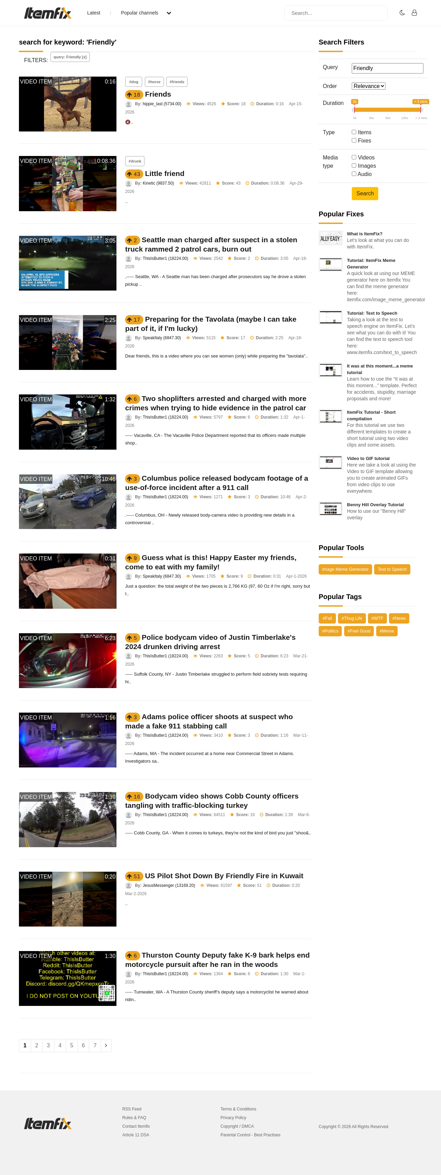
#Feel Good (359, 631)
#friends (177, 82)
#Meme (387, 631)
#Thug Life (351, 618)
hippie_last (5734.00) (162, 103)
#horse (154, 82)
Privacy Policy (233, 1117)
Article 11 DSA (135, 1135)
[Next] (106, 1045)
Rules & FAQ (134, 1117)
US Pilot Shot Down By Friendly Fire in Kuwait (224, 876)
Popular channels (146, 13)
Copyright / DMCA (237, 1126)
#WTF (377, 618)
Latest (93, 13)
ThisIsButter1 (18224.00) (165, 258)
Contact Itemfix (136, 1126)
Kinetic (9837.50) (158, 183)
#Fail (327, 618)
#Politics (330, 631)
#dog (133, 82)
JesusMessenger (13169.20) (169, 885)
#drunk (135, 161)
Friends (158, 94)
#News (399, 618)
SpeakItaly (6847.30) (162, 337)
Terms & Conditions (238, 1109)
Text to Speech (392, 569)
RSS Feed (131, 1109)
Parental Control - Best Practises (250, 1135)
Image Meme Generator (345, 569)
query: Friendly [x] (70, 57)
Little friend (164, 173)
